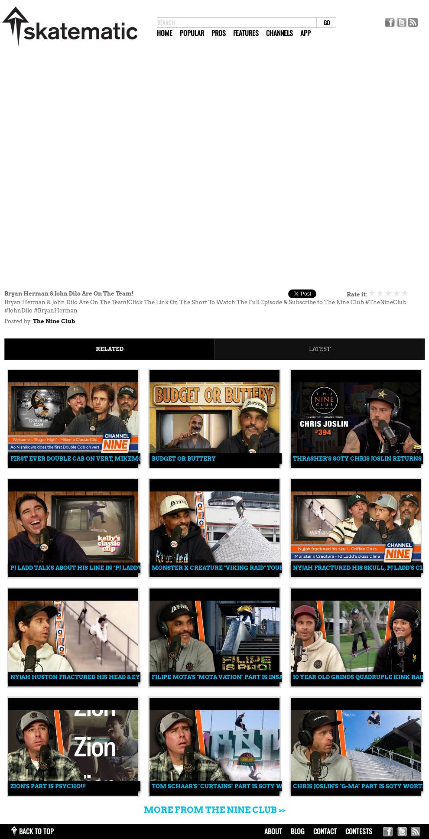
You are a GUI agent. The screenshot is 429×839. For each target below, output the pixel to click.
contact (325, 831)
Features (246, 33)
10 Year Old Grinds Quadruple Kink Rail (359, 677)
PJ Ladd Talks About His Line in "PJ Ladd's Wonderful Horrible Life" (121, 568)
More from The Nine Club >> (215, 810)
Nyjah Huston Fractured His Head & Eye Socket (90, 677)
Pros (218, 33)
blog (298, 831)
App (305, 33)
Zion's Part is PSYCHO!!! (48, 786)
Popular (192, 33)
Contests (358, 831)
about (273, 831)
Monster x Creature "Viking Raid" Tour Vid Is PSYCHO (240, 568)
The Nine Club (54, 321)
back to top (36, 831)
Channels (279, 33)
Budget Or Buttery (184, 458)
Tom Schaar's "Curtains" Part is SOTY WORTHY (228, 786)
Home (164, 33)
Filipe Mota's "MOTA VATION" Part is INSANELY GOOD (235, 677)
